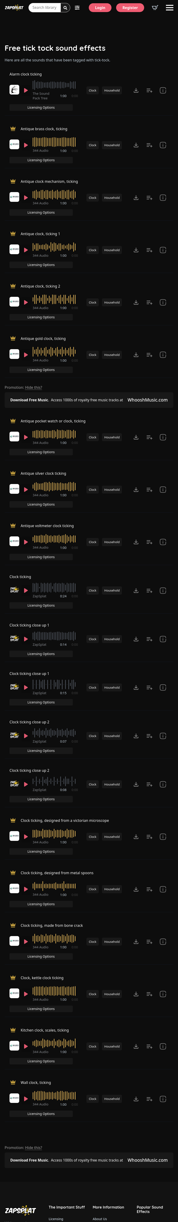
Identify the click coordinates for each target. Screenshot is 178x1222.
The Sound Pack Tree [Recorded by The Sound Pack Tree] (41, 101)
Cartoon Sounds (149, 1178)
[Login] (100, 7)
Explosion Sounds (150, 1120)
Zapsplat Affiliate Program (111, 1164)
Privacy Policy (59, 1115)
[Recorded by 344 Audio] (14, 142)
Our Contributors (106, 1135)
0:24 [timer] (63, 531)
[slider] (55, 91)
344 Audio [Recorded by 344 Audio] (41, 148)
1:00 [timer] (63, 102)
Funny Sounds (148, 1090)
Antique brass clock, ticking (45, 125)
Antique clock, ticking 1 (41, 213)
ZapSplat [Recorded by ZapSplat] (40, 531)
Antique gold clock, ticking (44, 301)
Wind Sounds (147, 1188)
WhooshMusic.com (147, 354)
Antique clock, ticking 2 (41, 257)
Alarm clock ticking (26, 77)
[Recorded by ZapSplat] (14, 524)
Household (112, 96)
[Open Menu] (169, 7)
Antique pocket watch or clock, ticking (54, 376)
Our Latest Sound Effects (155, 1081)
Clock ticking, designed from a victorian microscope (66, 728)
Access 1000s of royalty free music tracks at (66, 354)
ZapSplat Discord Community (111, 1144)
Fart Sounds (146, 1129)
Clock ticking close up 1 (30, 552)
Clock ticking (21, 508)
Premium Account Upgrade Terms (67, 1086)
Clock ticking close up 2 (30, 641)
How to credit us (105, 1105)
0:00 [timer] (75, 102)
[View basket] (155, 7)
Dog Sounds (146, 1139)
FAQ (96, 1096)
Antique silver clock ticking (44, 420)
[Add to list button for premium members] (149, 96)
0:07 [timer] (63, 663)
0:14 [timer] (63, 575)
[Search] (65, 8)
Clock (92, 96)
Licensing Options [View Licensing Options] (153, 77)
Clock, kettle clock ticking (43, 861)
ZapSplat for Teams (107, 1115)
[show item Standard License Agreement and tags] (162, 96)
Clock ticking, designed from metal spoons (58, 773)
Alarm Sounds (147, 1158)
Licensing (56, 1076)
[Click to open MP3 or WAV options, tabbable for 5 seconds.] (136, 96)
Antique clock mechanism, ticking (50, 169)
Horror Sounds (148, 1149)
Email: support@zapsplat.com (25, 1171)
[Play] (26, 96)
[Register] (130, 7)
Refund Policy (59, 1096)
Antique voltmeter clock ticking (48, 464)
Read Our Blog (104, 1154)
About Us (100, 1076)
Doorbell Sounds (149, 1110)
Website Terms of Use (65, 1105)
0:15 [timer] (63, 619)
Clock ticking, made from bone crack (53, 817)
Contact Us (101, 1086)
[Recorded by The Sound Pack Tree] (14, 95)
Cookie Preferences (64, 1135)
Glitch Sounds (147, 1168)
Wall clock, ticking (36, 949)
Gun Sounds (146, 1100)
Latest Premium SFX (108, 1125)
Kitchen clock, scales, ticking (45, 905)
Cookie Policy (59, 1125)
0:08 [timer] (63, 707)
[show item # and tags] (162, 525)
